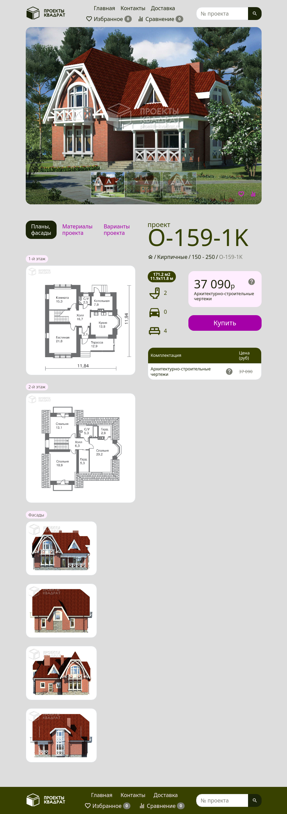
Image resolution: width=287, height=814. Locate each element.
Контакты (133, 8)
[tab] (41, 230)
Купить (224, 322)
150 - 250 (203, 257)
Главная (104, 8)
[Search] (222, 13)
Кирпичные (172, 257)
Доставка (163, 8)
